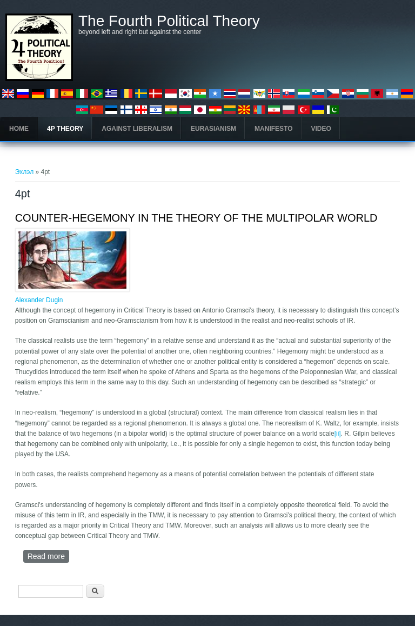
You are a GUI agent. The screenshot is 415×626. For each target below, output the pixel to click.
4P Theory (65, 128)
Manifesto (273, 128)
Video (321, 128)
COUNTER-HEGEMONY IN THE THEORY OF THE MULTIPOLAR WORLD (196, 218)
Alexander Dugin (39, 300)
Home (19, 128)
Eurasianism (213, 128)
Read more (48, 556)
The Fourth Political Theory (169, 21)
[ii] (337, 433)
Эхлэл (24, 172)
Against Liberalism (137, 128)
